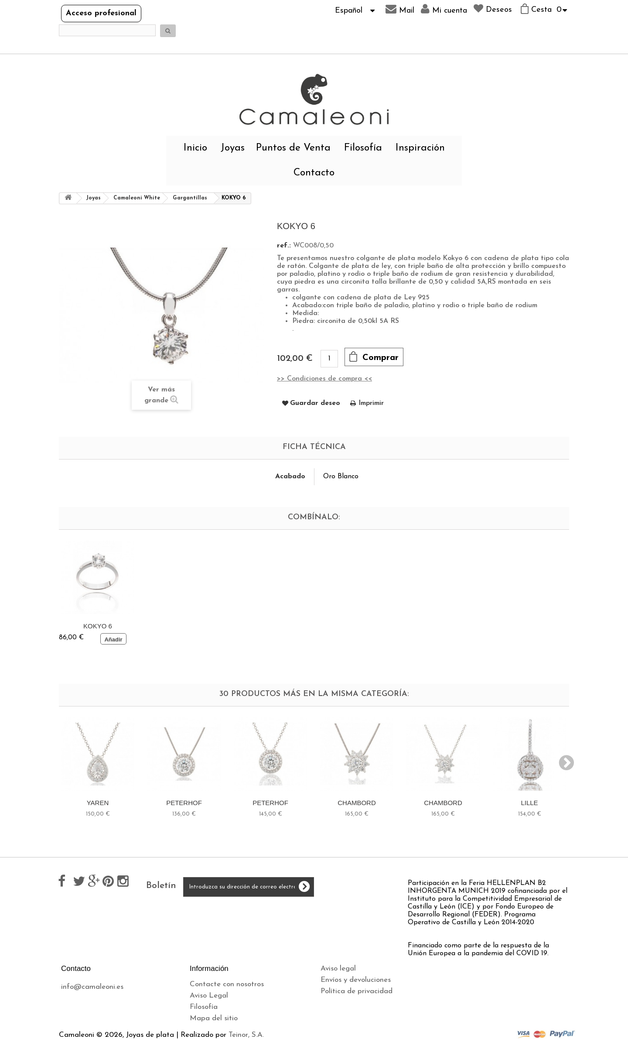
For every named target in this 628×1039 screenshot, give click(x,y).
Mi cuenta (444, 9)
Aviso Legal (209, 995)
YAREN (98, 802)
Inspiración (420, 148)
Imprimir (371, 403)
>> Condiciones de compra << (324, 378)
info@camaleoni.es (92, 987)
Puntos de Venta (293, 148)
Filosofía (363, 148)
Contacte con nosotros (227, 984)
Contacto (314, 173)
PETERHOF (184, 802)
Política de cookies (351, 1002)
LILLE (529, 802)
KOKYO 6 (97, 626)
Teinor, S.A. (246, 1035)
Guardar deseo (315, 403)
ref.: (284, 245)
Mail (400, 9)
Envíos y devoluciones (356, 980)
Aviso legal (338, 968)
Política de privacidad (356, 991)
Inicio (195, 148)
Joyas (233, 148)
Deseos (493, 8)
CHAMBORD (357, 802)
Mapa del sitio (214, 1018)
